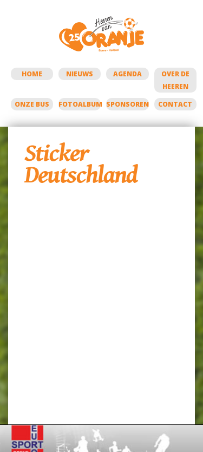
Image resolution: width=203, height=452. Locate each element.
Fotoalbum (79, 104)
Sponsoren (127, 104)
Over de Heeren (175, 80)
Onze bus (32, 104)
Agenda (127, 73)
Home (32, 73)
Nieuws (79, 73)
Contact (175, 104)
